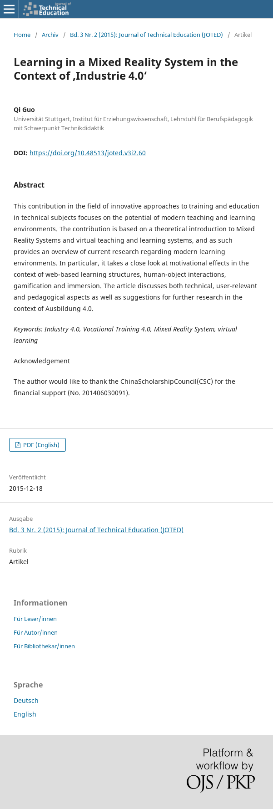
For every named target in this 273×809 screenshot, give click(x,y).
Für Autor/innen (36, 632)
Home (22, 35)
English (25, 714)
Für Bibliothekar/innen (44, 646)
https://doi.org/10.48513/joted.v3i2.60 (88, 152)
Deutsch (26, 700)
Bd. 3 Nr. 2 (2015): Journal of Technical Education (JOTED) (146, 35)
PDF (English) (41, 445)
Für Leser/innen (35, 619)
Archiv (50, 35)
